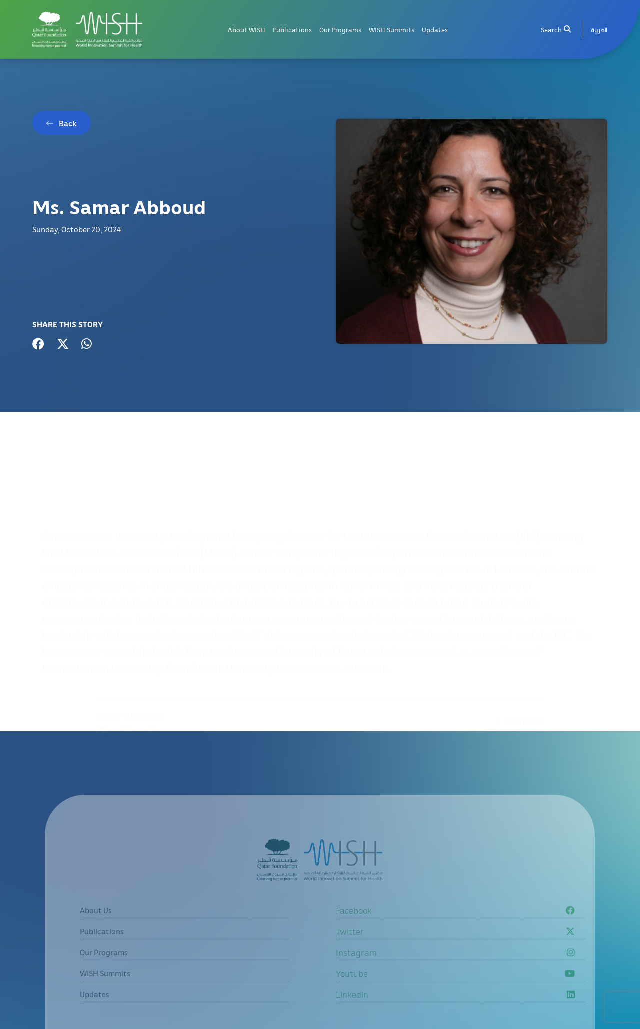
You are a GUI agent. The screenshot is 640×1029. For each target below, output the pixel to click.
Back (68, 124)
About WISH (247, 29)
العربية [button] (599, 29)
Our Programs (341, 29)
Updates (435, 29)
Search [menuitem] (556, 29)
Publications (292, 29)
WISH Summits (391, 29)
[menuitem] (599, 29)
